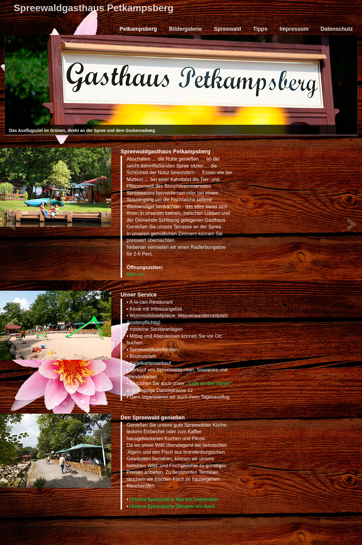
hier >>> (136, 274)
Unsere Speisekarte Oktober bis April (172, 506)
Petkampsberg (138, 29)
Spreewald (227, 29)
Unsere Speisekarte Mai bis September (174, 499)
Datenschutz (336, 29)
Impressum (293, 29)
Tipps (260, 29)
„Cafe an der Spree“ (209, 383)
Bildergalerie (185, 29)
